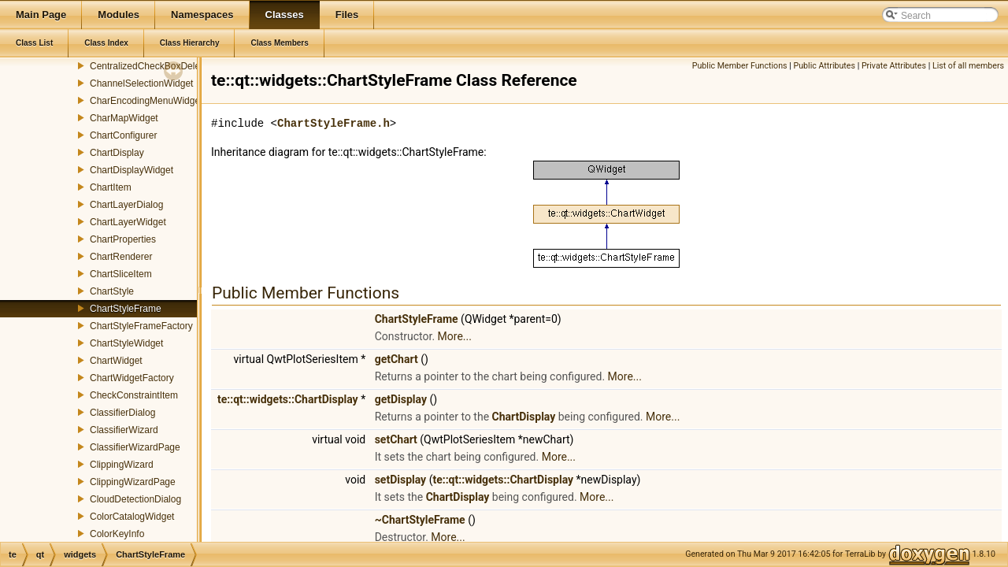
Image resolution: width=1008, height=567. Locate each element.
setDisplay (401, 479)
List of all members (968, 66)
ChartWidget (116, 360)
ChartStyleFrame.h (333, 123)
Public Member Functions (740, 66)
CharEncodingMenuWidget (146, 100)
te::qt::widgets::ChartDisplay (287, 399)
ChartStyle (112, 291)
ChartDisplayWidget (131, 170)
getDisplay (401, 399)
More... (455, 336)
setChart (396, 439)
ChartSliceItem (121, 274)
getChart (396, 359)
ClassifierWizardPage (135, 447)
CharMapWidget (124, 118)
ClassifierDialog (122, 412)
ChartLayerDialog (126, 204)
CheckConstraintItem (134, 395)
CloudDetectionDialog (135, 499)
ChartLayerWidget (128, 222)
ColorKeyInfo (117, 533)
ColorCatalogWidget (132, 516)
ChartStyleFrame (125, 308)
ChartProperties (123, 239)
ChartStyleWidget (126, 343)
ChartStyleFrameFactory (141, 326)
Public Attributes (824, 66)
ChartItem (111, 187)
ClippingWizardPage (133, 481)
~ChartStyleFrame (420, 519)
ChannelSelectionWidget (141, 83)
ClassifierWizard (124, 429)
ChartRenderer (121, 256)
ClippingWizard (122, 464)
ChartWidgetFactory (132, 378)
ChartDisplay (117, 152)
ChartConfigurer (123, 135)
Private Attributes (894, 66)
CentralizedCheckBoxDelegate (154, 66)
